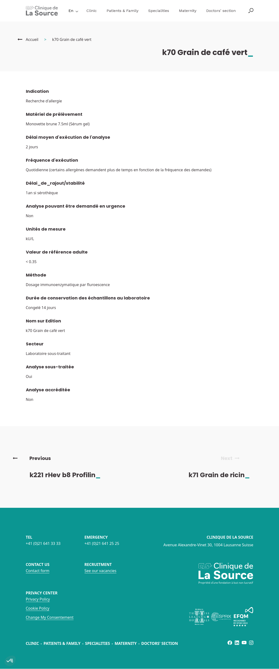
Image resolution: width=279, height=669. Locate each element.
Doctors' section (221, 10)
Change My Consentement (50, 617)
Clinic (91, 10)
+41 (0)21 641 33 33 (43, 543)
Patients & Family (122, 10)
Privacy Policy (38, 599)
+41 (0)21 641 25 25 (102, 543)
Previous (32, 458)
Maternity (187, 10)
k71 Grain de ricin (223, 474)
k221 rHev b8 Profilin (69, 474)
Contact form (38, 570)
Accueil (32, 39)
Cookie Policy (38, 608)
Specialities (158, 10)
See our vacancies (100, 570)
